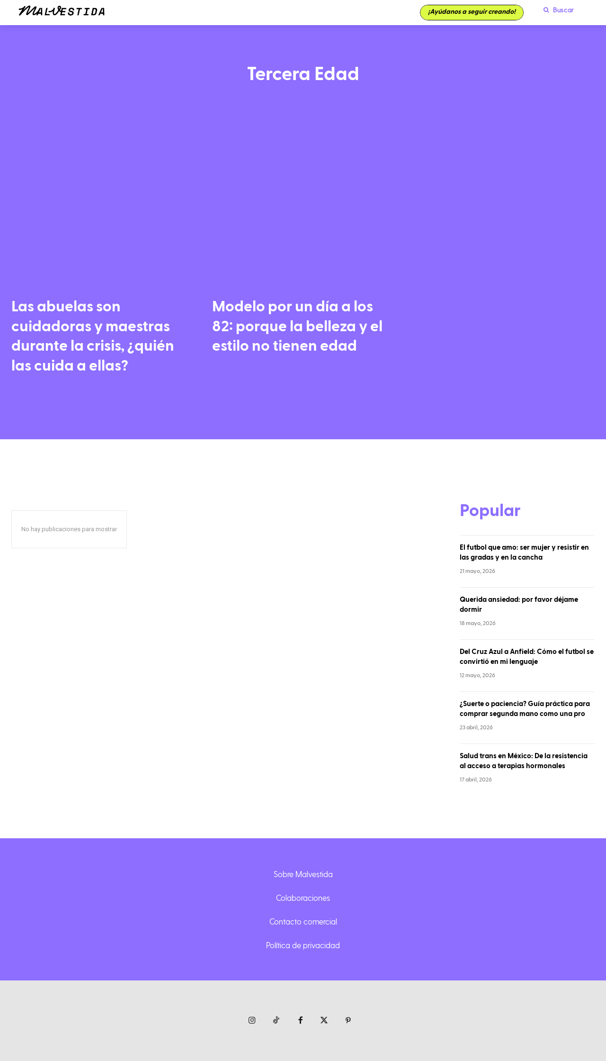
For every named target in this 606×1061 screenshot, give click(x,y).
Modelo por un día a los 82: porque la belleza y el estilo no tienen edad (297, 326)
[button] (556, 10)
